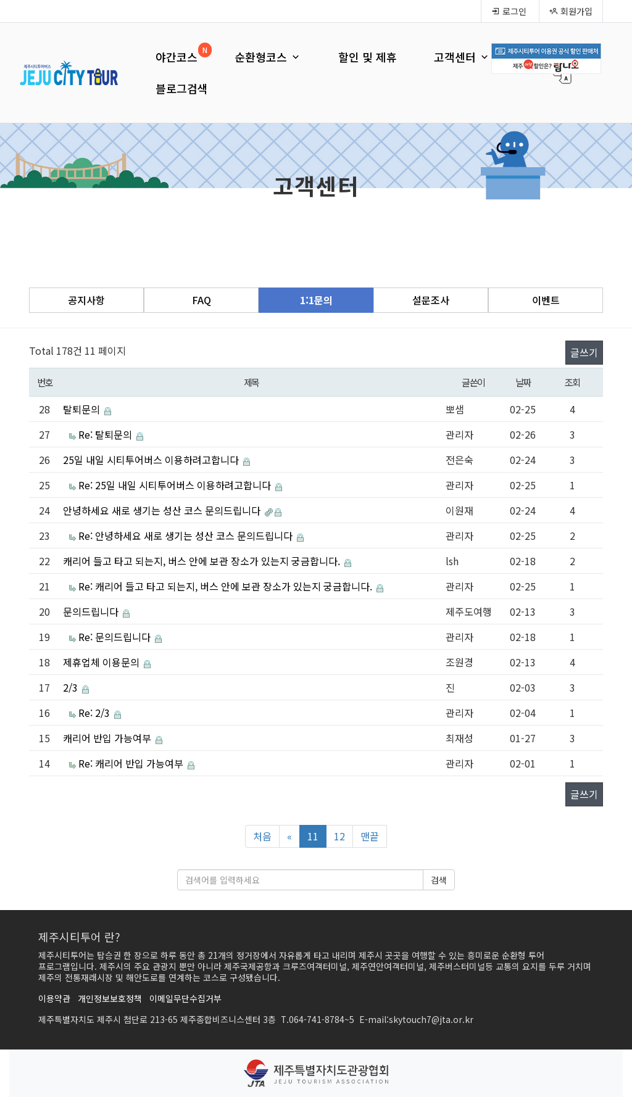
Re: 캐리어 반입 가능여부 (132, 763)
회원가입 (570, 11)
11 (312, 836)
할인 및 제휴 (367, 57)
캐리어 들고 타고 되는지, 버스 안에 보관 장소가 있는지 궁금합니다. (203, 560)
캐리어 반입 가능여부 (108, 738)
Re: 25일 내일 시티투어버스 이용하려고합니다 (175, 485)
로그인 (508, 11)
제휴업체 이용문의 (102, 662)
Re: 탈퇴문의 (106, 434)
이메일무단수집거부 (185, 998)
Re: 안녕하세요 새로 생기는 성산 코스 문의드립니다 (186, 535)
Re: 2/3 (95, 712)
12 (339, 836)
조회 (572, 382)
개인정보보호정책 (110, 998)
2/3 (71, 687)
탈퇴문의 (82, 409)
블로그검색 (182, 88)
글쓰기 (584, 352)
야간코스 (177, 57)
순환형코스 (268, 57)
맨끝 (369, 836)
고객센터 (462, 57)
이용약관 (54, 998)
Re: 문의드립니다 (115, 636)
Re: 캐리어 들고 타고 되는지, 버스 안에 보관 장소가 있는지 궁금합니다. (226, 586)
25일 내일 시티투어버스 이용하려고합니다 (152, 459)
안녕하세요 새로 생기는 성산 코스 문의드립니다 (163, 510)
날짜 (523, 382)
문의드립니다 (92, 611)
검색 (439, 880)
